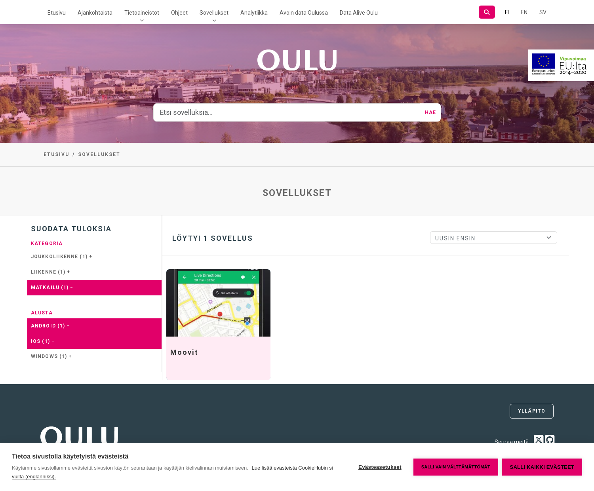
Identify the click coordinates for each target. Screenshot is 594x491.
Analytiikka (254, 13)
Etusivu (57, 13)
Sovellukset (214, 13)
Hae (430, 112)
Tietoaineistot (141, 13)
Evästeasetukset (380, 467)
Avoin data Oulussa (304, 13)
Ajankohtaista (95, 13)
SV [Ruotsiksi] (542, 12)
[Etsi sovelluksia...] (287, 112)
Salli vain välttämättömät (455, 466)
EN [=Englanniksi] (524, 12)
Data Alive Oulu (359, 13)
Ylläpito (531, 411)
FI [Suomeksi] (507, 12)
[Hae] (487, 12)
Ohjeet (179, 13)
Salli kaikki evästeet (542, 467)
